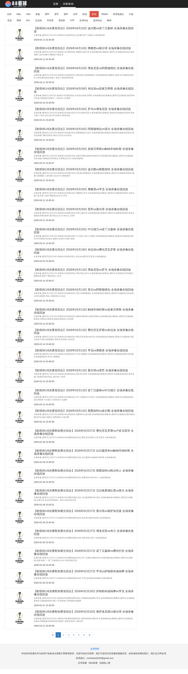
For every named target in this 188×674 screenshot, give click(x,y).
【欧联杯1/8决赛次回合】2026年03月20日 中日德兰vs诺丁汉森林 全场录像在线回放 (84, 231)
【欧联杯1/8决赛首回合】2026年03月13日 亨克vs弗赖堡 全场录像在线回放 (81, 350)
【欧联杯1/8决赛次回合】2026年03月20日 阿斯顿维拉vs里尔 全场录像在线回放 (84, 129)
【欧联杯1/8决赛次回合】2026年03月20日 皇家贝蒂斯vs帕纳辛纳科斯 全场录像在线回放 (84, 150)
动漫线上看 (104, 663)
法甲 (75, 14)
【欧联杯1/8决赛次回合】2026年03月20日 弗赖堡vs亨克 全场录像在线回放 (81, 189)
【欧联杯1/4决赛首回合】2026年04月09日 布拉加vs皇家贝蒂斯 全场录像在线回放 (84, 90)
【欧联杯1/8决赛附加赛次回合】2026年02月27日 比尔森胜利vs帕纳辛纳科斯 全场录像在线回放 (84, 452)
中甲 (72, 20)
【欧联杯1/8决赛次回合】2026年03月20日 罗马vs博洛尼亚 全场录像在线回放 (82, 109)
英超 (38, 14)
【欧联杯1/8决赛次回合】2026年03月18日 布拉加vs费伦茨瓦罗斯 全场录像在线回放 (84, 251)
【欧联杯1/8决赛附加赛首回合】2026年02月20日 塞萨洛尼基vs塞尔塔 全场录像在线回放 (84, 613)
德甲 (66, 14)
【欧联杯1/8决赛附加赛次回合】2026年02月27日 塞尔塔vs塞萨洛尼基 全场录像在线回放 (84, 512)
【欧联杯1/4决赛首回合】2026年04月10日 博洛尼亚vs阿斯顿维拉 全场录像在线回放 (84, 70)
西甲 (47, 14)
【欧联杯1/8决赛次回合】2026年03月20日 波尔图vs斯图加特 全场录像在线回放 (84, 169)
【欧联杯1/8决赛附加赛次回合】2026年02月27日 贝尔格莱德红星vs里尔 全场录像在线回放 (84, 492)
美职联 (61, 20)
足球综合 (83, 20)
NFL (28, 20)
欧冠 (85, 14)
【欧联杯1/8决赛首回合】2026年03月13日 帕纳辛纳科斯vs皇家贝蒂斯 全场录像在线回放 (84, 311)
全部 (9, 14)
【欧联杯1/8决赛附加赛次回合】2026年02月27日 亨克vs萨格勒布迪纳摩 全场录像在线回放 (84, 573)
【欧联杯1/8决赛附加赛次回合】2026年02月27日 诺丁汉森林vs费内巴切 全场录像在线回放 (84, 552)
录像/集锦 (68, 4)
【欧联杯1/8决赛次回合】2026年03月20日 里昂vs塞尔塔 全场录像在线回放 (81, 209)
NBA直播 (93, 663)
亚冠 (9, 20)
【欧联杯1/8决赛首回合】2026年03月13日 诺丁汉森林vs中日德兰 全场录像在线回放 (84, 392)
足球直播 (82, 663)
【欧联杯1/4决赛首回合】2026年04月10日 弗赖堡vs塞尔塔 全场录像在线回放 (82, 48)
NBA (18, 14)
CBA (28, 14)
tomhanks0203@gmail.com (100, 658)
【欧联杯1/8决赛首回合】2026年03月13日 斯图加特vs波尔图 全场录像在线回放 (84, 410)
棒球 (109, 20)
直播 (55, 4)
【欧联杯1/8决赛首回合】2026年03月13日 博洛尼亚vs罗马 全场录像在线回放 (82, 269)
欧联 (94, 14)
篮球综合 (97, 20)
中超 (131, 14)
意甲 (56, 14)
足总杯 (38, 20)
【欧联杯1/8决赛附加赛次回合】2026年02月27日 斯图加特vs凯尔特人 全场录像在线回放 (84, 472)
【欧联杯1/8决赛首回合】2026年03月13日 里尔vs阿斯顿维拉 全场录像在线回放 (84, 289)
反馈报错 (94, 648)
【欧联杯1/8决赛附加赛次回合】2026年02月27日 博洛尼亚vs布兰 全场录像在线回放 (84, 532)
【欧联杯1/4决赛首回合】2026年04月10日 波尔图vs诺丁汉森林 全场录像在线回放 (84, 30)
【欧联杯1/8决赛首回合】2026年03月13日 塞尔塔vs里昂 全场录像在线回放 (81, 370)
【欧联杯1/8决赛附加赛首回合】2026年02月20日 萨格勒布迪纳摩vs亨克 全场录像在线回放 (84, 593)
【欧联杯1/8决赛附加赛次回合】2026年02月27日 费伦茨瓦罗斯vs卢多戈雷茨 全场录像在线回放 (84, 432)
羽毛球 (50, 20)
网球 (19, 20)
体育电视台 (118, 14)
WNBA (104, 14)
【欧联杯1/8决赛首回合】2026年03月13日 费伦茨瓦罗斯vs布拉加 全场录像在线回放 (84, 331)
